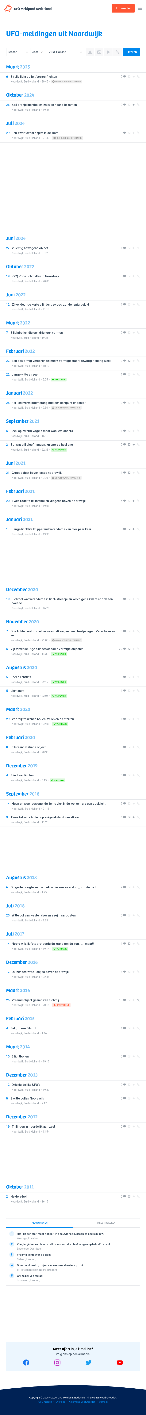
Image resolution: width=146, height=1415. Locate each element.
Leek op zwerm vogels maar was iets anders (42, 431)
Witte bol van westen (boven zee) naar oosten (44, 915)
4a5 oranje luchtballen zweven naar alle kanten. (45, 105)
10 (120, 1000)
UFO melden (45, 1401)
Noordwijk (16, 81)
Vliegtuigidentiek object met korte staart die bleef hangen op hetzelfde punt (63, 1244)
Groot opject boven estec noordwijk (37, 473)
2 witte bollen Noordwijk (27, 1098)
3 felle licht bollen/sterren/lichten (34, 76)
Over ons (60, 1401)
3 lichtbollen (20, 1056)
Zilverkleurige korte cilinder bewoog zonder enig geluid (50, 304)
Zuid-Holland (31, 81)
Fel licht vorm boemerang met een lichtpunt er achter (49, 403)
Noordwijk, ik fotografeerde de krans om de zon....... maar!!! (53, 944)
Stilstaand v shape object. (28, 747)
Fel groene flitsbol (23, 1028)
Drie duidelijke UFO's (26, 1085)
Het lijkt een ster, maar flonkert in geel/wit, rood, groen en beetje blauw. (60, 1233)
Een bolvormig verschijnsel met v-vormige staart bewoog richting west (61, 361)
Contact (103, 1401)
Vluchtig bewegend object (30, 248)
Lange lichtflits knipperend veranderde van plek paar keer (51, 529)
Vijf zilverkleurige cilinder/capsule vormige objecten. (47, 649)
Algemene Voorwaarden (82, 1401)
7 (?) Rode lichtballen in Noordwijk (35, 276)
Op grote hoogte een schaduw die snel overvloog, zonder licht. (54, 887)
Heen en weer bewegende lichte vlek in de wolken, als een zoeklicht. (59, 803)
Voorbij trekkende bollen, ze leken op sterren (43, 719)
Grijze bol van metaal (30, 1275)
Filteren (131, 52)
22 (120, 649)
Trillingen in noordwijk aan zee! (33, 1126)
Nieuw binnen (40, 1223)
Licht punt (17, 691)
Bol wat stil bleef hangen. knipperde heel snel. (42, 444)
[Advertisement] (73, 186)
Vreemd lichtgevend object (34, 1254)
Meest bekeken (106, 1223)
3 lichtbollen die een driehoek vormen (37, 333)
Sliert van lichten (22, 775)
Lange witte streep (25, 374)
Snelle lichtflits (21, 677)
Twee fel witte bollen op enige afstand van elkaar (45, 817)
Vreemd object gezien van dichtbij (35, 1000)
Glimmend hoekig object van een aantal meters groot (50, 1265)
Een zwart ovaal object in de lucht (35, 133)
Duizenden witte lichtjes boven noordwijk (40, 972)
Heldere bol (19, 1196)
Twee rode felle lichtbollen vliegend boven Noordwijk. (49, 501)
